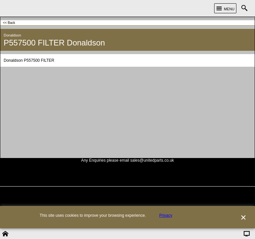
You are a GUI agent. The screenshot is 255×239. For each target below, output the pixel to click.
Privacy (165, 226)
